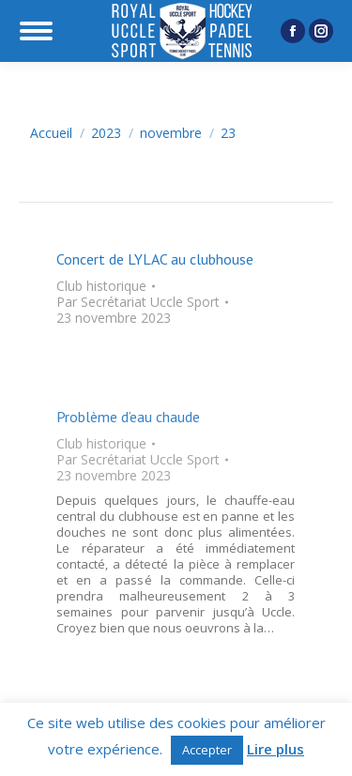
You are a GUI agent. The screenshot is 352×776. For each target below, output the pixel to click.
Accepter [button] (207, 749)
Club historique (101, 286)
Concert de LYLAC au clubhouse (154, 259)
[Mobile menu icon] (36, 31)
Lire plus (275, 749)
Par (138, 302)
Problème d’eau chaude (128, 416)
